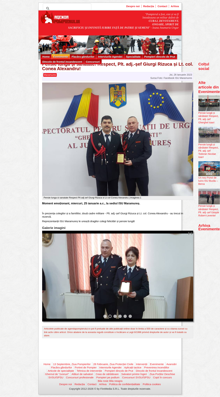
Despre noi (133, 6)
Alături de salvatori (82, 374)
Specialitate (133, 56)
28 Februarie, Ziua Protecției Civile (113, 364)
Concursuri (93, 61)
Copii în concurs (162, 377)
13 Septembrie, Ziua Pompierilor (72, 364)
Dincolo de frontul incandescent (62, 61)
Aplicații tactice (132, 367)
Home (46, 56)
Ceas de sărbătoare (107, 374)
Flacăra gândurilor (83, 56)
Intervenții (141, 364)
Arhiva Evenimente (209, 227)
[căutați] (66, 8)
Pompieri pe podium (107, 377)
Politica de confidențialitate (124, 384)
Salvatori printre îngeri (134, 374)
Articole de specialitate (61, 370)
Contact (162, 6)
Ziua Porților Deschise (162, 374)
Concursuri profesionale (80, 377)
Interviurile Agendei (110, 56)
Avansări (171, 364)
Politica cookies (152, 384)
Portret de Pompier (86, 367)
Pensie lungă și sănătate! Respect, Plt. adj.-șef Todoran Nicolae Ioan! (208, 151)
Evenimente (60, 56)
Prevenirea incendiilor (156, 367)
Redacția (148, 6)
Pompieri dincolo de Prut (159, 56)
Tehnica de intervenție (89, 370)
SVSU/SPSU (55, 377)
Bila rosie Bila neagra (110, 380)
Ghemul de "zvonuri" (57, 374)
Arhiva (175, 6)
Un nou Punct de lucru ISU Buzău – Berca (208, 180)
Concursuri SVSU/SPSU (136, 377)
